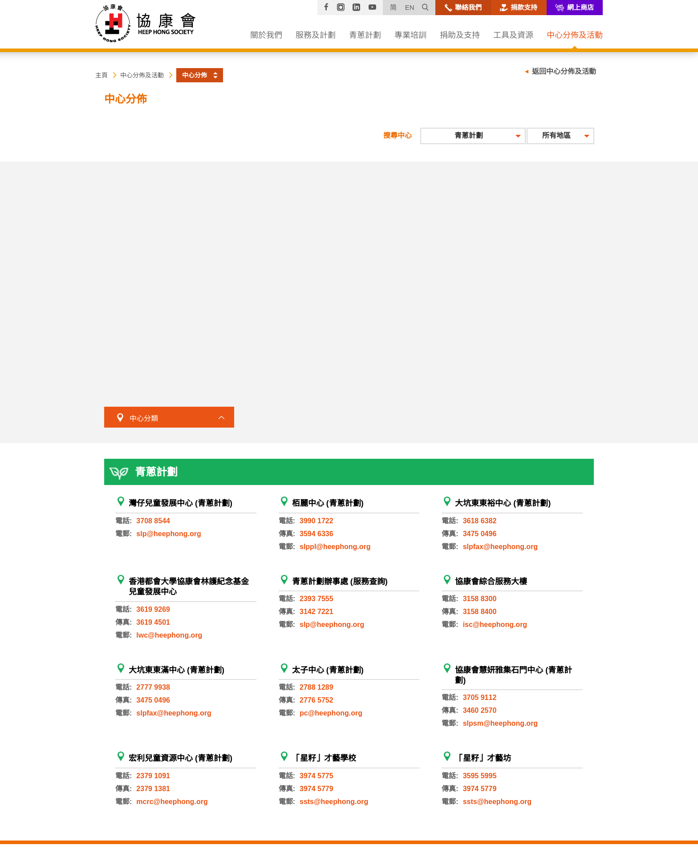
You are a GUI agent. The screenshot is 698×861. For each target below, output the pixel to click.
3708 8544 (153, 521)
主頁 (101, 75)
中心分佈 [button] (194, 75)
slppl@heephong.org (335, 546)
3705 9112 (480, 697)
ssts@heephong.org (334, 801)
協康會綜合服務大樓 (491, 581)
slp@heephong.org (168, 534)
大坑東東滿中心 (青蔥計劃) (176, 670)
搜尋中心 (397, 135)
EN (409, 7)
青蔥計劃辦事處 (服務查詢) (340, 581)
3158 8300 (480, 598)
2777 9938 (153, 687)
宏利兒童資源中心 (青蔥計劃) (180, 758)
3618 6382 (480, 521)
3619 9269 (153, 609)
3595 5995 (480, 776)
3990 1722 (316, 521)
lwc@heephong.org (169, 635)
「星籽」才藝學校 (324, 758)
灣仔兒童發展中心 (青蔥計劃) (180, 503)
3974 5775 (316, 776)
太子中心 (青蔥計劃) (328, 670)
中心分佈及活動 (142, 75)
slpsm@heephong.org (500, 723)
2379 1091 (153, 776)
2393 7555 (316, 598)
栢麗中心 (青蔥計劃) (328, 503)
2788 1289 (316, 687)
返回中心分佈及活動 (564, 71)
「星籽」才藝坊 (483, 758)
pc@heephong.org (331, 713)
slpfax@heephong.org (500, 546)
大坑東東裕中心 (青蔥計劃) (503, 503)
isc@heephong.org (495, 624)
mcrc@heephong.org (172, 801)
